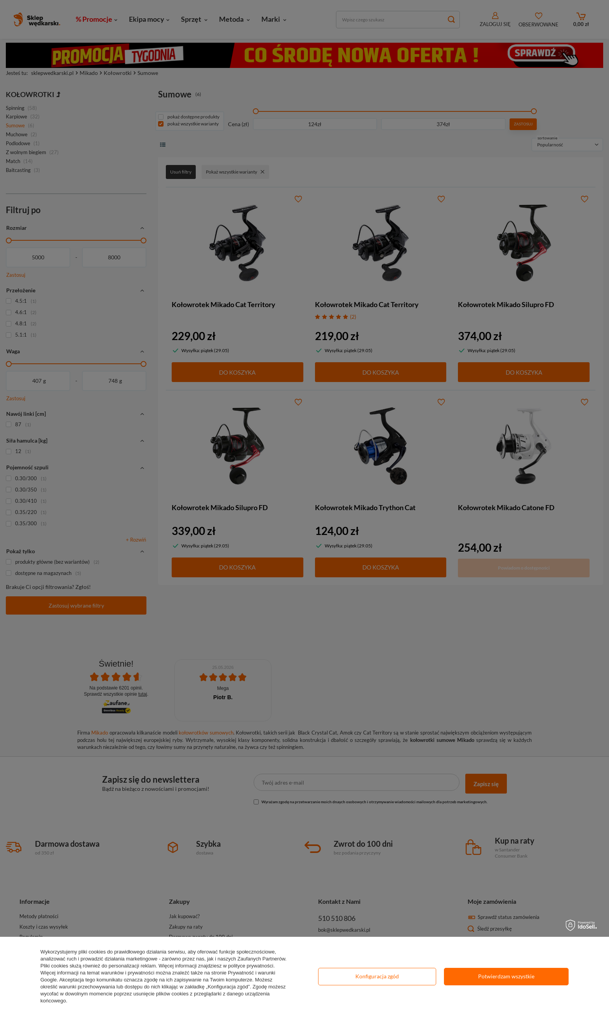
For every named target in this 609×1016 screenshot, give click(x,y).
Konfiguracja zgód (377, 976)
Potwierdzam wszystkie (506, 976)
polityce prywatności (250, 966)
